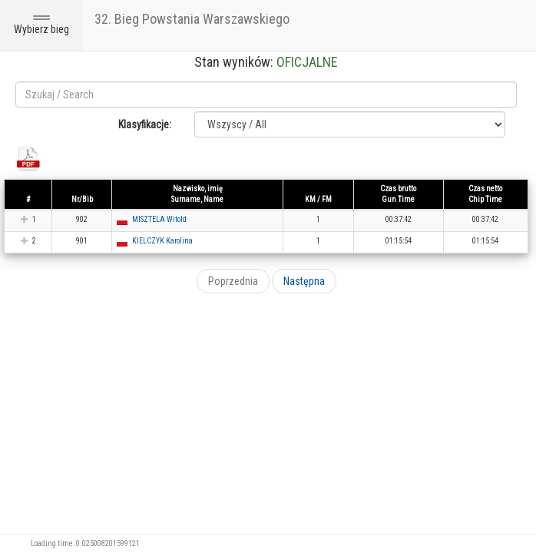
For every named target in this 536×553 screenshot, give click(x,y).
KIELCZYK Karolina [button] (162, 241)
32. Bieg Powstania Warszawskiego (192, 19)
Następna (304, 281)
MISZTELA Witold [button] (159, 219)
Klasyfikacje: (144, 124)
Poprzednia (233, 281)
